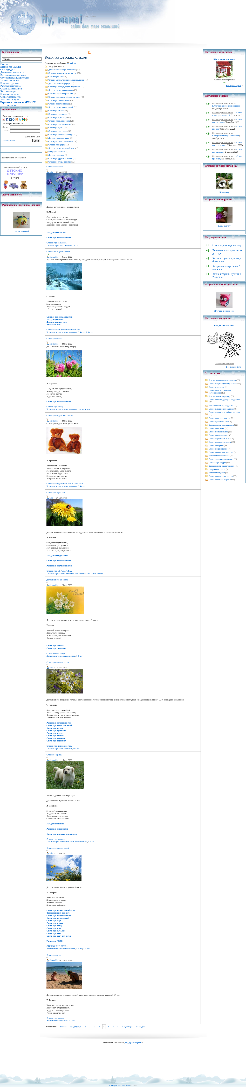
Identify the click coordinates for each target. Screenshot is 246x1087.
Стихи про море (53, 920)
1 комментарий (53, 573)
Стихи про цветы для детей (59, 725)
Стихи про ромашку (55, 738)
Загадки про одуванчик (57, 555)
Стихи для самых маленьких (60, 141)
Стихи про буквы (55, 128)
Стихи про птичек (56, 110)
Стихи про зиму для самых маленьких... (63, 329)
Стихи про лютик (54, 728)
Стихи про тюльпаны (56, 648)
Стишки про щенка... (55, 839)
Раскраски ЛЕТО (54, 941)
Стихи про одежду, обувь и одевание (64, 87)
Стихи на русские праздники (60, 93)
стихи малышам (70, 332)
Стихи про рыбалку (55, 931)
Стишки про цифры (56, 145)
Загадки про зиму (54, 319)
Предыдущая (75, 1027)
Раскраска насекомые (224, 325)
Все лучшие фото (233, 85)
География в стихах (56, 151)
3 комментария (52, 841)
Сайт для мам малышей (119, 1085)
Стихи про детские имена (59, 124)
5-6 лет (76, 245)
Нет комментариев (54, 332)
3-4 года (81, 332)
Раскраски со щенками (57, 829)
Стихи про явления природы (60, 134)
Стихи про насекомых (57, 114)
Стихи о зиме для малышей (58, 251)
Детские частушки (56, 155)
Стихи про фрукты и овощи (60, 158)
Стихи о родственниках (58, 104)
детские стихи (66, 245)
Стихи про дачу (53, 933)
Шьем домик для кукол (224, 59)
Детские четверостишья (58, 138)
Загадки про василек (56, 232)
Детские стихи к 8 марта (57, 580)
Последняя (140, 1027)
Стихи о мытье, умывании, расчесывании (66, 80)
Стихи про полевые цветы (58, 237)
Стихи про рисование (57, 131)
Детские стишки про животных (62, 69)
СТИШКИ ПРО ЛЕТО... (56, 946)
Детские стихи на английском (61, 148)
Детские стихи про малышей (60, 107)
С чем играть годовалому (226, 245)
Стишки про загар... (55, 1018)
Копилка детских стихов (85, 16)
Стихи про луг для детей (57, 918)
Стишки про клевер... (55, 406)
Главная (44, 16)
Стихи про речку (54, 925)
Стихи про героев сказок (59, 100)
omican (73, 63)
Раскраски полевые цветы (58, 723)
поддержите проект (133, 1042)
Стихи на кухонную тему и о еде (62, 73)
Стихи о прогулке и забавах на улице (64, 97)
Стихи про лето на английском (60, 910)
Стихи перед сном (56, 76)
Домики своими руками (224, 80)
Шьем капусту (224, 226)
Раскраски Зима (54, 324)
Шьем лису (224, 192)
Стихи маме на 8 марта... (57, 653)
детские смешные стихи (85, 573)
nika (51, 172)
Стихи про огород (54, 923)
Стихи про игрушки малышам (59, 415)
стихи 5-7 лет (69, 1020)
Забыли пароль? (9, 140)
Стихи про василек (54, 166)
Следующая (127, 1027)
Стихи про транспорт (57, 117)
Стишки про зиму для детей (59, 317)
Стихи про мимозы (55, 645)
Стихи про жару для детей (58, 936)
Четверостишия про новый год (225, 136)
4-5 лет (100, 573)
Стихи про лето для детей (57, 848)
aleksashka (54, 257)
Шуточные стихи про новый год (226, 106)
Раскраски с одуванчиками (59, 566)
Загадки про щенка (55, 824)
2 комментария (52, 245)
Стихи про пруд (53, 928)
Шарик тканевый (21, 231)
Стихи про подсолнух (56, 741)
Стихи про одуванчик (55, 492)
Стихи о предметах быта (59, 121)
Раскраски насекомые (224, 363)
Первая (63, 1027)
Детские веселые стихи (61, 16)
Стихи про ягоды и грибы (59, 162)
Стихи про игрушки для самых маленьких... (65, 483)
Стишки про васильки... (56, 243)
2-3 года (89, 332)
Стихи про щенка (54, 755)
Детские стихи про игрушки (60, 90)
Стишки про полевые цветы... (59, 746)
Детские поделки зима (56, 322)
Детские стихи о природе (59, 83)
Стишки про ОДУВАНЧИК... (59, 571)
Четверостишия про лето (58, 913)
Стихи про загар (53, 955)
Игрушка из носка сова (224, 311)
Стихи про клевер (54, 338)
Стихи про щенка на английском (61, 834)
